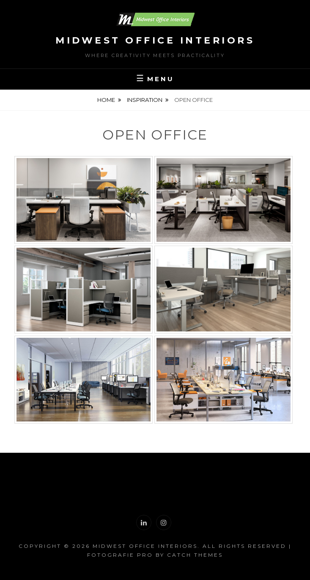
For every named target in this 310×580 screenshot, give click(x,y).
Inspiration (144, 99)
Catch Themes (195, 555)
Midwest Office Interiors (155, 40)
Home (106, 99)
